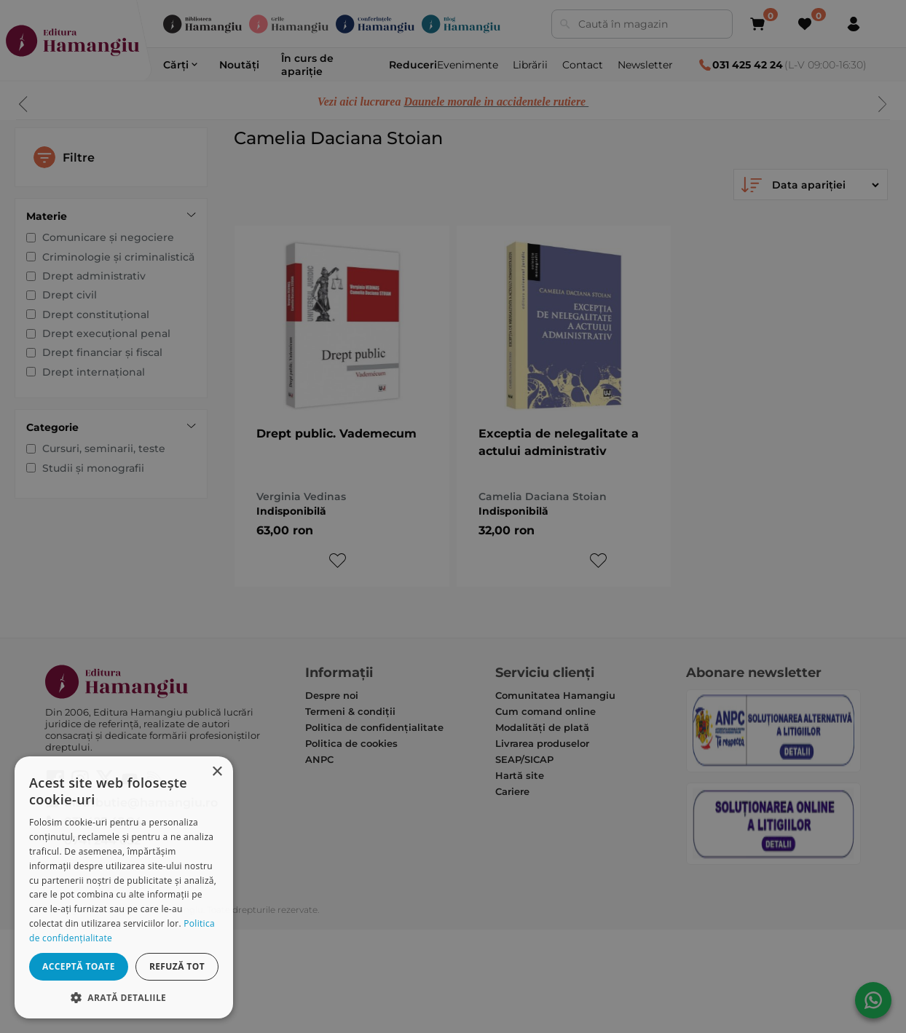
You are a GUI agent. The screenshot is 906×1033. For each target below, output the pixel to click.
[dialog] (124, 887)
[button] (123, 997)
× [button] (216, 772)
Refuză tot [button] (177, 966)
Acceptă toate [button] (78, 966)
